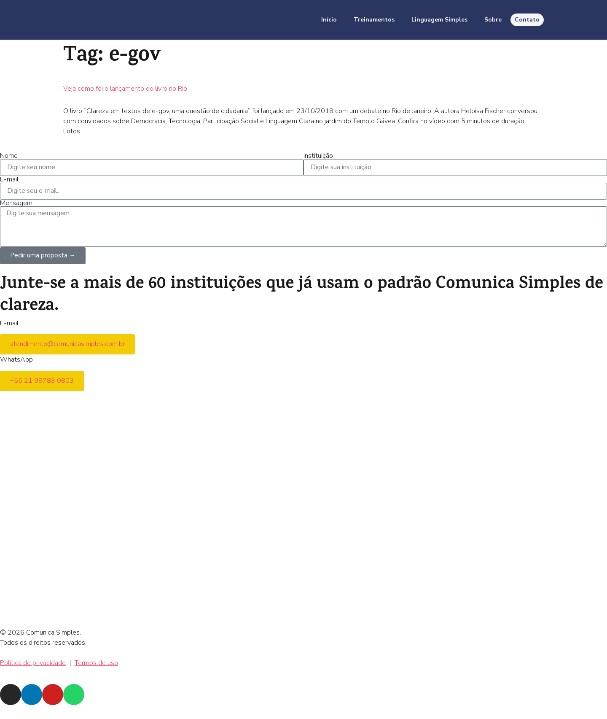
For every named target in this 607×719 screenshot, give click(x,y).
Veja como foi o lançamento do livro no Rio (125, 88)
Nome (9, 155)
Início (329, 20)
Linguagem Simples (439, 20)
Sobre (493, 20)
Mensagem (16, 203)
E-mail (9, 179)
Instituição (318, 155)
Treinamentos (374, 20)
